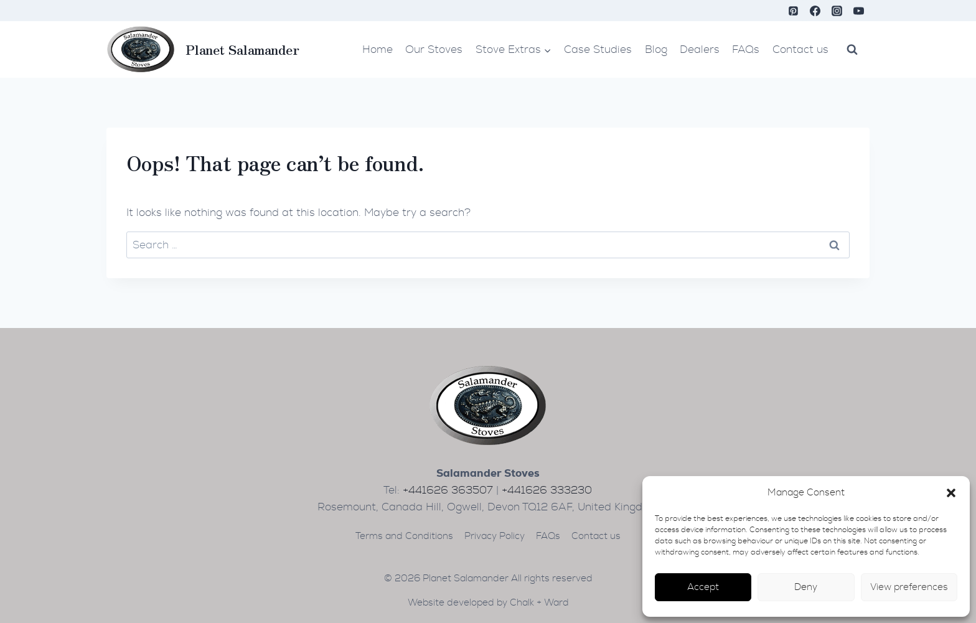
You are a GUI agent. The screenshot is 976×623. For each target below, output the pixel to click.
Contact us (800, 49)
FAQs (745, 49)
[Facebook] (815, 10)
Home (377, 49)
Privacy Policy (494, 536)
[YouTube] (859, 10)
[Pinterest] (793, 10)
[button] (951, 493)
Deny (805, 587)
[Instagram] (837, 10)
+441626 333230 (547, 490)
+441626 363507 (448, 490)
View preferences (909, 587)
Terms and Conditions (404, 536)
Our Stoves (433, 49)
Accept (703, 587)
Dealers (700, 49)
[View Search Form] (852, 49)
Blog (656, 49)
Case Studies (598, 49)
